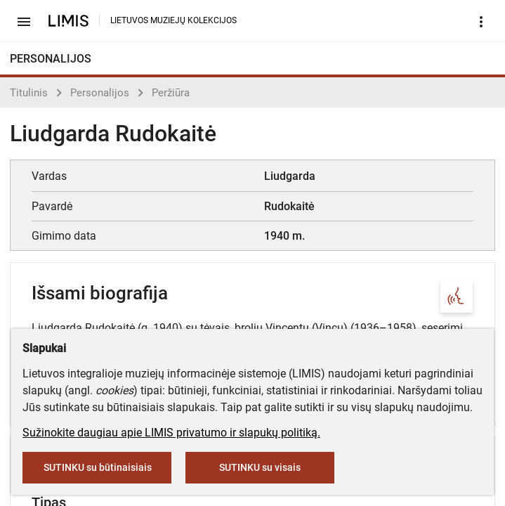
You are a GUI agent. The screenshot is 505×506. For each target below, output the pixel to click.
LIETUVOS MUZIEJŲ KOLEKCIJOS (173, 20)
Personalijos (99, 92)
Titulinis (29, 92)
